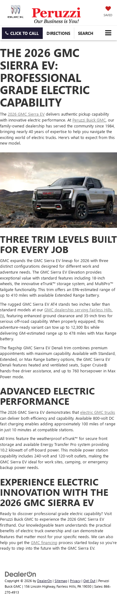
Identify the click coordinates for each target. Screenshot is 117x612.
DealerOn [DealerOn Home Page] (44, 580)
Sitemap (61, 580)
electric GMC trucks (97, 412)
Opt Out (89, 580)
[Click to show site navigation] (108, 33)
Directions (58, 33)
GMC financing (44, 542)
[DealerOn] (21, 573)
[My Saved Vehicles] (108, 12)
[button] (22, 33)
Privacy (75, 580)
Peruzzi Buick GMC (89, 119)
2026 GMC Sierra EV (26, 114)
